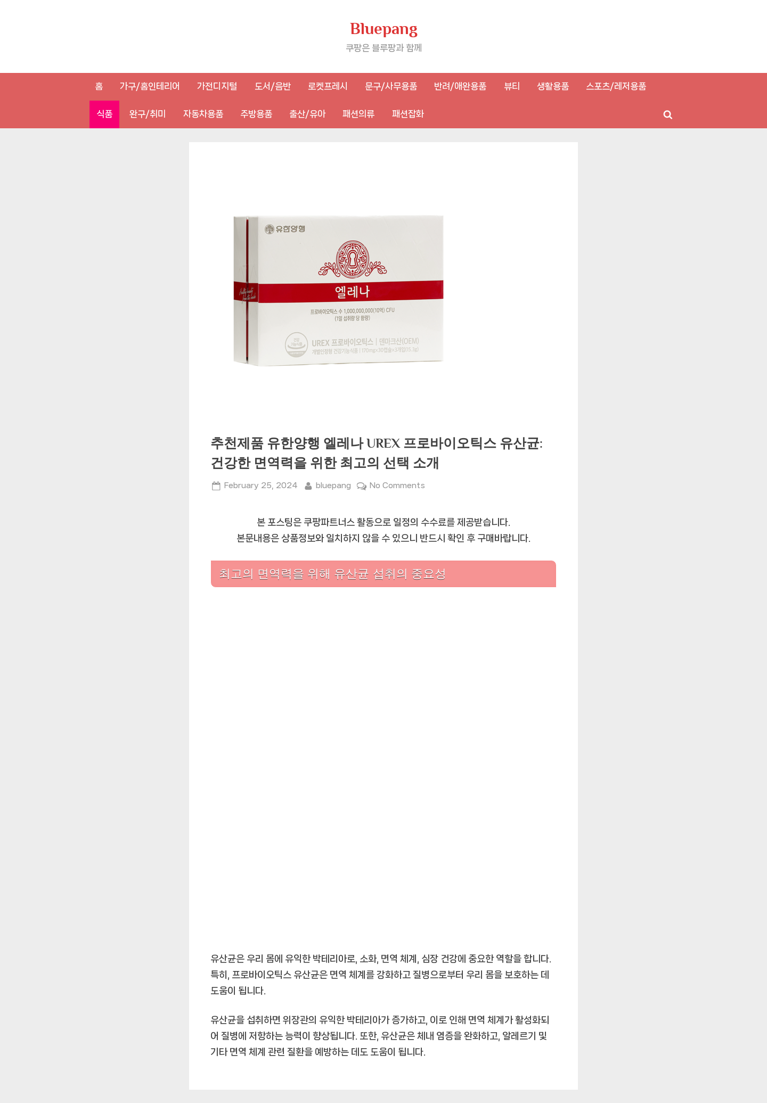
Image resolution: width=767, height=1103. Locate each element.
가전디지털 (217, 86)
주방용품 (256, 114)
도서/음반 (273, 86)
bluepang (333, 484)
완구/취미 (147, 114)
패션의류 (358, 114)
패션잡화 (408, 114)
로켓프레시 (328, 86)
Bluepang (384, 28)
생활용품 (553, 86)
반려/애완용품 (460, 86)
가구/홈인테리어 (150, 86)
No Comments (397, 485)
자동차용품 (203, 114)
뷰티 (512, 86)
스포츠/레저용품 (616, 86)
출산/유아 (307, 114)
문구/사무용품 (391, 86)
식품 (104, 114)
